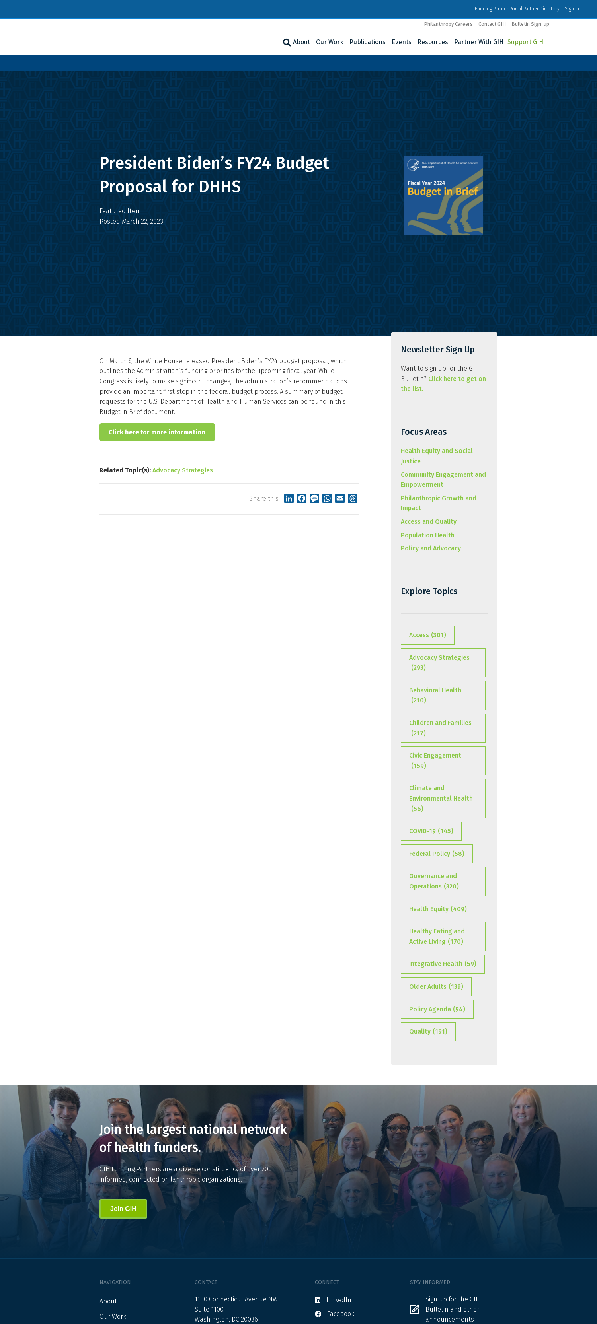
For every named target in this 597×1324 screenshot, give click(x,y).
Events (402, 42)
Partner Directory (541, 9)
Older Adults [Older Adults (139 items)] (436, 987)
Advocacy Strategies (182, 470)
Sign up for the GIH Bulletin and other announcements (452, 1309)
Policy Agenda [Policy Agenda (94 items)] (437, 1009)
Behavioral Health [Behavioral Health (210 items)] (435, 696)
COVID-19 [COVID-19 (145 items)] (431, 831)
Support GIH (525, 42)
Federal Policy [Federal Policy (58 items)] (436, 854)
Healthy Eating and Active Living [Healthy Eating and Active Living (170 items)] (437, 937)
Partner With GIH (478, 42)
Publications (367, 42)
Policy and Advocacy (431, 548)
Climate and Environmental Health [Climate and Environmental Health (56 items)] (441, 799)
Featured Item (120, 211)
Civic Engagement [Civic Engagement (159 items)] (435, 761)
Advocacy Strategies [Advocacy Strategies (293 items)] (439, 663)
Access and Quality (429, 521)
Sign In (572, 9)
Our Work (329, 42)
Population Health (428, 535)
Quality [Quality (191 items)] (428, 1032)
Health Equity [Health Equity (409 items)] (438, 909)
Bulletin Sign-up (530, 24)
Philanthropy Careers (448, 24)
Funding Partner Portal (498, 9)
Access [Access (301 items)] (427, 635)
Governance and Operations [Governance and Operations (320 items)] (434, 881)
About (301, 42)
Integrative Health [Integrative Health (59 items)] (442, 964)
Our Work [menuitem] (113, 1316)
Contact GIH (492, 24)
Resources (433, 42)
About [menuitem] (108, 1301)
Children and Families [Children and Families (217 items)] (440, 728)
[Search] (286, 42)
